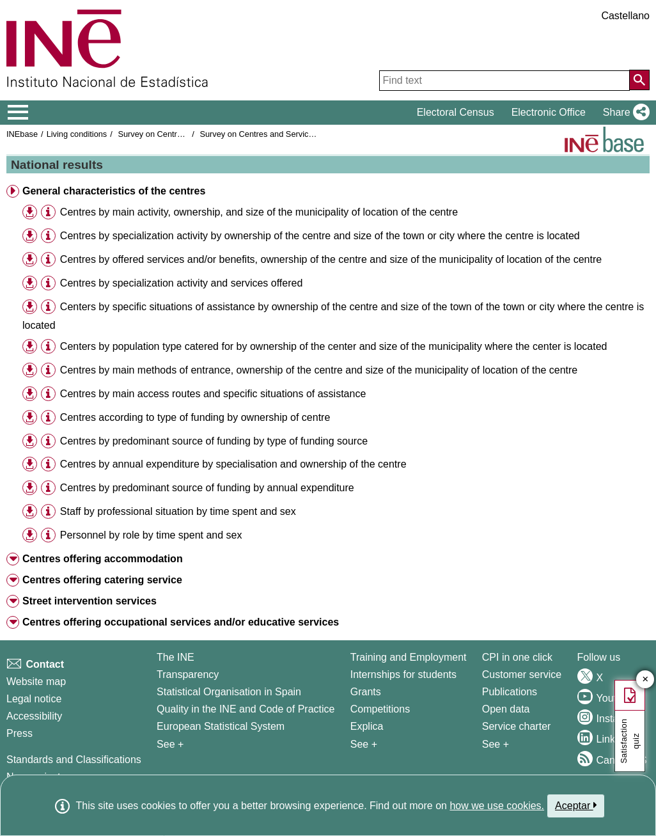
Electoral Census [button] (455, 112)
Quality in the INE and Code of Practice (245, 709)
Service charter (516, 726)
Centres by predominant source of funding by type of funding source (214, 441)
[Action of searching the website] (639, 80)
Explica (367, 726)
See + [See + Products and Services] (495, 744)
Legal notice (33, 698)
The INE (175, 657)
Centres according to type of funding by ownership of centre (195, 417)
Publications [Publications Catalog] (509, 691)
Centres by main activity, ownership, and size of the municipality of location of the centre (259, 212)
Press (19, 733)
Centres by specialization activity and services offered (181, 283)
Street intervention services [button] (89, 600)
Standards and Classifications (73, 759)
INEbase (22, 134)
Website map (36, 681)
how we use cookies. (496, 805)
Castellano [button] (625, 15)
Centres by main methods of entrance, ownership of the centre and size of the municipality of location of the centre (318, 370)
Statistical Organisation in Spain (229, 691)
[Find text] (504, 80)
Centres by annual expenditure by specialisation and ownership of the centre (233, 464)
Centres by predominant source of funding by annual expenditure (207, 487)
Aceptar (576, 805)
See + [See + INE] (170, 744)
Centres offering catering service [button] (102, 579)
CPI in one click (517, 657)
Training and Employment (408, 657)
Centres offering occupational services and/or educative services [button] (180, 622)
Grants (365, 691)
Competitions (380, 709)
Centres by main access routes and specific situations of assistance (213, 393)
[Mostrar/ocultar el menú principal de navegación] (18, 112)
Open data (506, 709)
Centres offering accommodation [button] (102, 558)
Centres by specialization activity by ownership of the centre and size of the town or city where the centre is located (320, 235)
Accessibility (34, 716)
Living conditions (77, 134)
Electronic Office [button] (549, 112)
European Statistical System (221, 726)
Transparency (188, 674)
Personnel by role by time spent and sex (151, 535)
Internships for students (403, 674)
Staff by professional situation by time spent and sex (178, 511)
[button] (624, 112)
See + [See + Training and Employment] (363, 744)
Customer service (521, 674)
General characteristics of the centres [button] (113, 190)
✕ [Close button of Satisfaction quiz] (645, 679)
